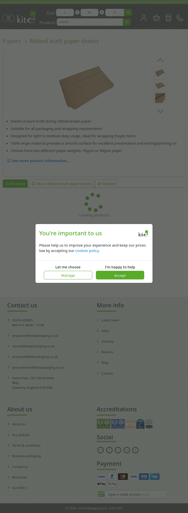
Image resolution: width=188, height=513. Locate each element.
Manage (68, 275)
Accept (120, 275)
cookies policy (87, 250)
